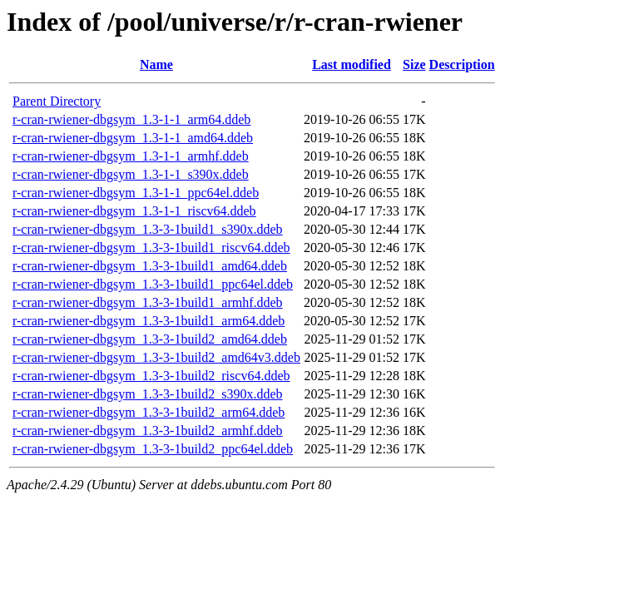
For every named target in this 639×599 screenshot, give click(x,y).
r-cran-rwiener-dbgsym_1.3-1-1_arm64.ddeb (131, 119)
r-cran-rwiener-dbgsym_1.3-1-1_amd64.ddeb (132, 138)
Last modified (351, 64)
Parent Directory (56, 101)
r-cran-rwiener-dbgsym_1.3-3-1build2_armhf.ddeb (147, 430)
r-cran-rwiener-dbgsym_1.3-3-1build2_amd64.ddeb (149, 339)
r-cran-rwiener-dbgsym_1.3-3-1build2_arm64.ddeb (148, 412)
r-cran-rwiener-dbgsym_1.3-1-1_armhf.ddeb (130, 156)
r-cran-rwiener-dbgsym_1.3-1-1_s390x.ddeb (130, 174)
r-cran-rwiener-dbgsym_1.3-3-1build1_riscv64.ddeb (151, 247)
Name (156, 64)
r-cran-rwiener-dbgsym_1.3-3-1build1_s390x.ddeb (147, 229)
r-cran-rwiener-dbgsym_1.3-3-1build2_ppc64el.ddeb (152, 449)
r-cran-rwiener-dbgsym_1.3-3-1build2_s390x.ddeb (147, 394)
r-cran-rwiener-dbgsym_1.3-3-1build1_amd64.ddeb (149, 266)
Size (414, 64)
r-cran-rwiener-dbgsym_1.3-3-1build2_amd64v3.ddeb (156, 357)
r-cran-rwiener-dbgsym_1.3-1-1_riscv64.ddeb (134, 211)
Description (462, 64)
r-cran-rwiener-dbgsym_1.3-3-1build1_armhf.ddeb (147, 302)
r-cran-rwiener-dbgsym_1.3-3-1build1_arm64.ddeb (148, 321)
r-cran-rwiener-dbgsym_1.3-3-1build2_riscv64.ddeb (151, 376)
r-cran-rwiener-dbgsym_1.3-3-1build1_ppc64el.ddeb (152, 284)
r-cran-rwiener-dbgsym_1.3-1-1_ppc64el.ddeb (135, 193)
